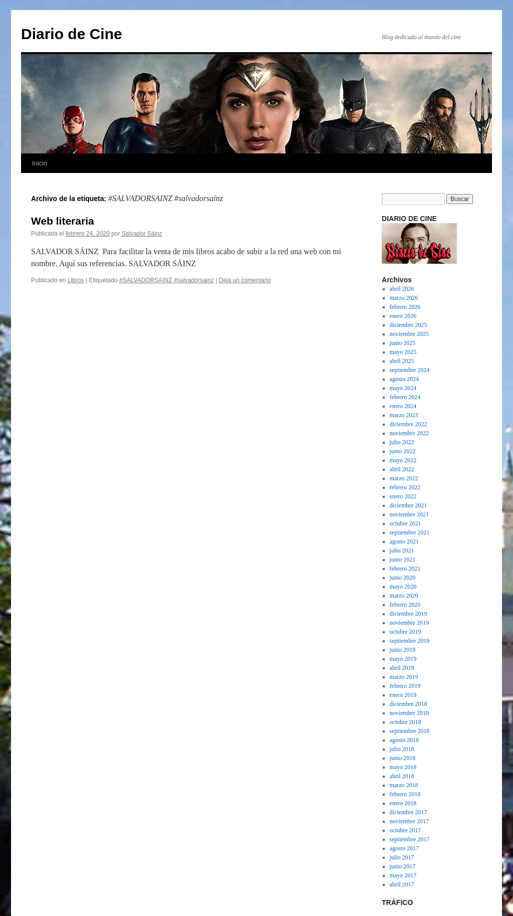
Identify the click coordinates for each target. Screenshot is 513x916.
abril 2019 (402, 667)
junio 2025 (403, 342)
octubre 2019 (405, 631)
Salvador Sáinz (142, 233)
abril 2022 (402, 469)
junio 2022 (403, 451)
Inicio (39, 163)
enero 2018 (403, 803)
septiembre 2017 (410, 839)
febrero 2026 (405, 306)
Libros (76, 280)
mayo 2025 (403, 351)
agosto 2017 (404, 848)
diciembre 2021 (408, 505)
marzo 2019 (404, 676)
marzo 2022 (404, 478)
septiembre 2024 (410, 370)
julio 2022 (402, 442)
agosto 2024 (404, 379)
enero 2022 (403, 496)
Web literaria (62, 221)
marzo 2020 (404, 595)
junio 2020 (403, 577)
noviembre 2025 (409, 333)
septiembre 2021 (410, 532)
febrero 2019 (405, 685)
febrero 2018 (405, 794)
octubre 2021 (405, 523)
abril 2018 (402, 776)
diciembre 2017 (408, 812)
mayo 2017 (403, 875)
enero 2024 (403, 406)
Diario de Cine (71, 34)
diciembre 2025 (408, 324)
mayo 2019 (403, 658)
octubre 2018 (405, 721)
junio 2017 (403, 866)
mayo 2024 (403, 388)
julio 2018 (402, 749)
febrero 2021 (405, 568)
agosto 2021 (404, 541)
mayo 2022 (403, 460)
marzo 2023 (404, 415)
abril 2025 (402, 360)
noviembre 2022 (409, 433)
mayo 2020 (403, 586)
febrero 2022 (405, 487)
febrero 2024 (405, 397)
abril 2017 (402, 884)
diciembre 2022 (408, 424)
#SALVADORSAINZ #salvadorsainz (166, 280)
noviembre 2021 (409, 514)
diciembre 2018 (408, 703)
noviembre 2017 (409, 821)
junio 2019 (403, 649)
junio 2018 (403, 758)
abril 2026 (402, 288)
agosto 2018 (404, 740)
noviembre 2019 (409, 622)
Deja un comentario (245, 280)
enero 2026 (403, 315)
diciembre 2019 (408, 613)
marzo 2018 (404, 785)
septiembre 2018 (410, 731)
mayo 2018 (403, 767)
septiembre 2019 (410, 640)
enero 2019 (403, 694)
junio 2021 (403, 559)
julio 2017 (402, 857)
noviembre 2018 (409, 712)
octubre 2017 (405, 830)
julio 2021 (402, 550)
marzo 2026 (404, 297)
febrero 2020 (405, 604)
